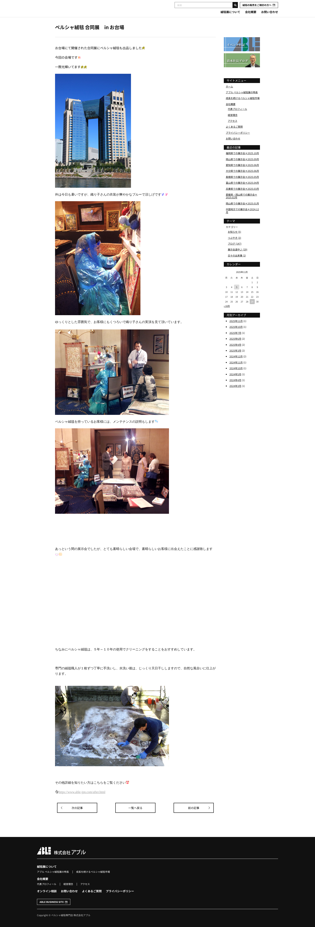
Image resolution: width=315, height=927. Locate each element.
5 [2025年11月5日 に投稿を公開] (236, 296)
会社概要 (250, 12)
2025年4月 (235, 354)
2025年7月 (235, 342)
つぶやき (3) (234, 247)
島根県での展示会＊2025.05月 (242, 186)
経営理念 (232, 124)
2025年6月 (235, 348)
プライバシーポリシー (238, 142)
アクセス (232, 130)
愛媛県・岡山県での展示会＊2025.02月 (241, 205)
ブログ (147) (234, 253)
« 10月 (227, 315)
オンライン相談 (47, 891)
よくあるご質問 (234, 136)
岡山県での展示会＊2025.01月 (242, 212)
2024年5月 (235, 383)
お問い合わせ (269, 12)
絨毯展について (230, 12)
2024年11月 (236, 371)
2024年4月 (235, 389)
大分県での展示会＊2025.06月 (242, 180)
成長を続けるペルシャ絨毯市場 (243, 107)
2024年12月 (236, 366)
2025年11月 (236, 330)
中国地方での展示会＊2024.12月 (242, 220)
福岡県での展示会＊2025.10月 (242, 162)
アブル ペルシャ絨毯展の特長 (242, 101)
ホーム (229, 95)
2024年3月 (235, 395)
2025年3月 (235, 360)
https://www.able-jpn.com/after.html (82, 792)
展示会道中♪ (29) (237, 259)
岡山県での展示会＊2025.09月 (242, 168)
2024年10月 (236, 377)
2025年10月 (236, 336)
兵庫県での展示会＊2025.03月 (242, 198)
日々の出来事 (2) (237, 265)
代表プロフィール (237, 118)
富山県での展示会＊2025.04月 (242, 192)
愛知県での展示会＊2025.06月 (242, 174)
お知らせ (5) (234, 241)
